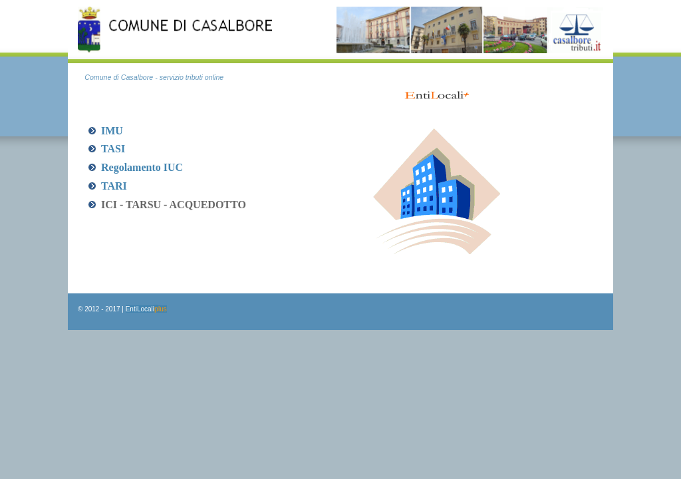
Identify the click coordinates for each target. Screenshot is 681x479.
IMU (112, 130)
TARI (114, 186)
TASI (113, 148)
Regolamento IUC (142, 167)
